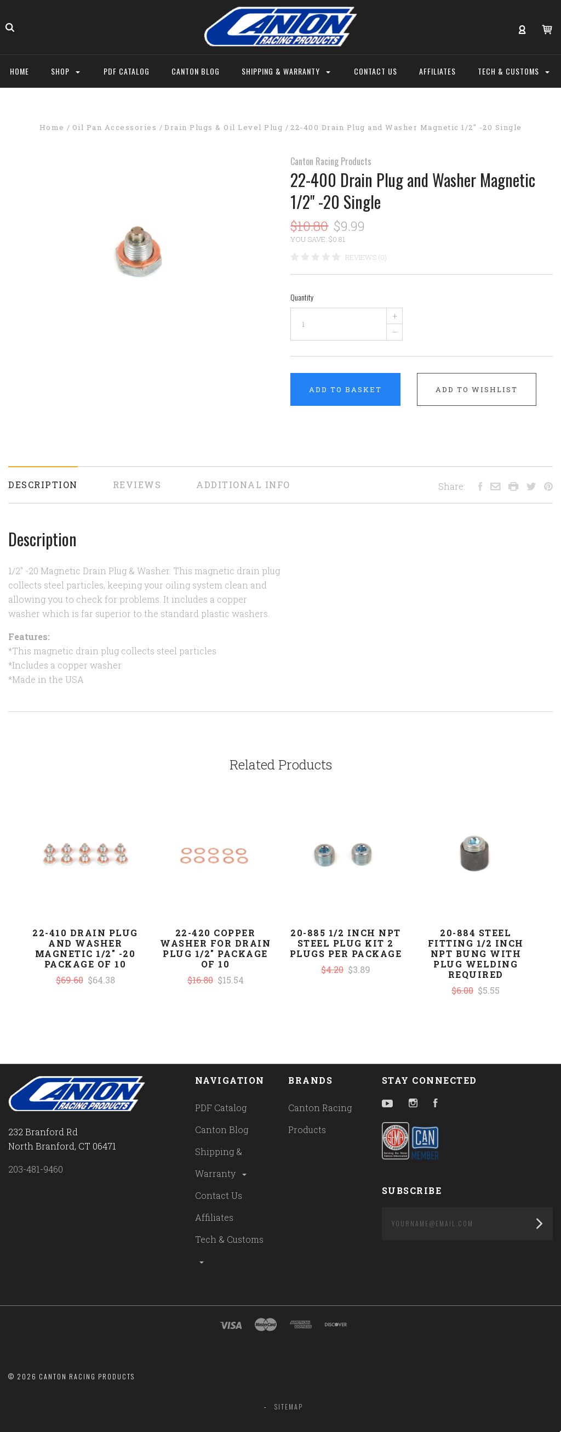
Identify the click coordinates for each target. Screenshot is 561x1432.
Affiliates (214, 1217)
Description (43, 484)
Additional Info (243, 484)
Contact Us (218, 1195)
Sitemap (288, 1406)
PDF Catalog (221, 1107)
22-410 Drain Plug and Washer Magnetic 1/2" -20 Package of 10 (85, 948)
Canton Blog (221, 1129)
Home (19, 71)
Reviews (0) (366, 257)
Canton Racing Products (330, 161)
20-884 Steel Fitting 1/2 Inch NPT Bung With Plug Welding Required (476, 953)
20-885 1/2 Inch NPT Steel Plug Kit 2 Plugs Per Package (346, 943)
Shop (65, 71)
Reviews (137, 484)
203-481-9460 (35, 1169)
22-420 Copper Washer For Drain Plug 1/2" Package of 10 (215, 948)
